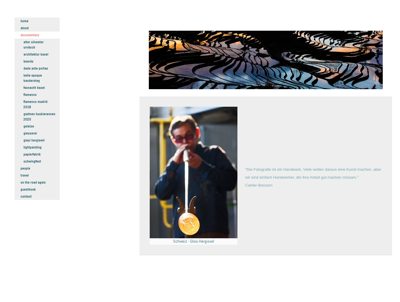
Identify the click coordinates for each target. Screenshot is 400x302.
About (24, 28)
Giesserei (30, 133)
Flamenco (30, 94)
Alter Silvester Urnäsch (33, 45)
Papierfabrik (32, 154)
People (25, 168)
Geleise (28, 126)
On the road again (33, 182)
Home (24, 21)
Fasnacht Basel (34, 87)
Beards (28, 61)
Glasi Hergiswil (33, 140)
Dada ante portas (35, 68)
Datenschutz (158, 284)
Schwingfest (32, 161)
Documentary (29, 35)
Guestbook (28, 189)
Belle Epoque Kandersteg (32, 78)
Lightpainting (32, 147)
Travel (24, 175)
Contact (26, 196)
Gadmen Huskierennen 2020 (39, 117)
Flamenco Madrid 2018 (35, 104)
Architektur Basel (35, 54)
